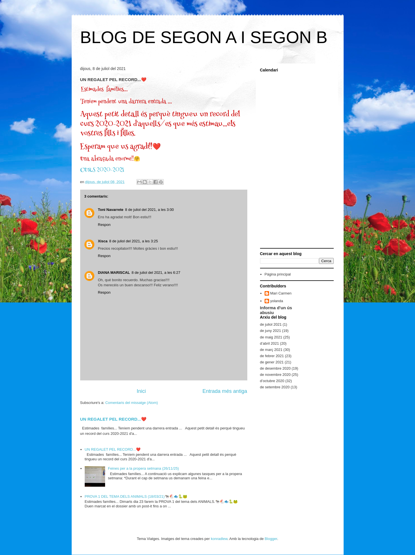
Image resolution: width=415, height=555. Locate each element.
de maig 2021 (271, 337)
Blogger (271, 539)
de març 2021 (271, 350)
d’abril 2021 (269, 343)
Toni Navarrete (111, 209)
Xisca (103, 241)
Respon (104, 225)
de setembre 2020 (275, 387)
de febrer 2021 (272, 356)
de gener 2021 (272, 362)
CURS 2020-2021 (102, 170)
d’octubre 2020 (272, 381)
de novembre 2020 (275, 374)
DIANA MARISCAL (114, 272)
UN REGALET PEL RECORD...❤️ (113, 419)
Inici (141, 391)
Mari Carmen (280, 293)
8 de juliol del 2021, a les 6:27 (155, 272)
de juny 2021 (270, 331)
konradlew (219, 539)
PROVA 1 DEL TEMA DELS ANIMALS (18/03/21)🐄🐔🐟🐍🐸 (136, 496)
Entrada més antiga (225, 391)
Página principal (278, 274)
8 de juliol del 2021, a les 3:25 (133, 241)
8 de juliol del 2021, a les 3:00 (149, 209)
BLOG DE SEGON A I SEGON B (204, 37)
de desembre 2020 (275, 368)
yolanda (276, 301)
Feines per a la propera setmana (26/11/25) (143, 468)
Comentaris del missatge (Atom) (131, 403)
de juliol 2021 (271, 324)
